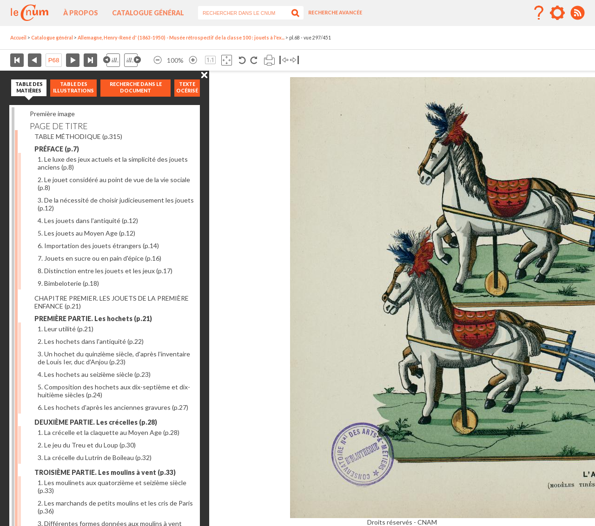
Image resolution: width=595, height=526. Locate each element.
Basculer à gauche (283, 60)
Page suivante (72, 60)
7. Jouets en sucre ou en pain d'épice (99, 258)
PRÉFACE (56, 149)
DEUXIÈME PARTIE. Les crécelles (95, 422)
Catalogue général (148, 13)
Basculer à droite (294, 60)
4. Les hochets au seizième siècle (94, 374)
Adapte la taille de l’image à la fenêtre (226, 60)
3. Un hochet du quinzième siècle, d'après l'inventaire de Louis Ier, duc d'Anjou (114, 358)
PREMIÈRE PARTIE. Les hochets (93, 318)
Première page (17, 60)
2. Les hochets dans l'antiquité (91, 341)
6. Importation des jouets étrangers (98, 246)
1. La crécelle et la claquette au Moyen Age (108, 432)
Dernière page (90, 60)
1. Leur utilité (65, 329)
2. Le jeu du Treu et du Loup (87, 445)
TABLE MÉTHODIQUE (78, 136)
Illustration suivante (132, 60)
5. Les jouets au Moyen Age (86, 233)
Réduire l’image (157, 60)
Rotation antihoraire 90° (242, 60)
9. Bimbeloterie (68, 283)
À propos (80, 13)
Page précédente (34, 60)
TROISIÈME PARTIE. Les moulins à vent (105, 472)
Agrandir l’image (193, 60)
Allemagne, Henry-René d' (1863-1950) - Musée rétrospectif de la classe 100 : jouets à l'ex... (181, 37)
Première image (52, 114)
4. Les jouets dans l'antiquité (88, 220)
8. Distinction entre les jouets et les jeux (105, 271)
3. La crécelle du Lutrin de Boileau (95, 457)
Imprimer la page (269, 60)
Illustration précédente (111, 60)
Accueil (18, 37)
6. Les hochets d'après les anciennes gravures (113, 407)
